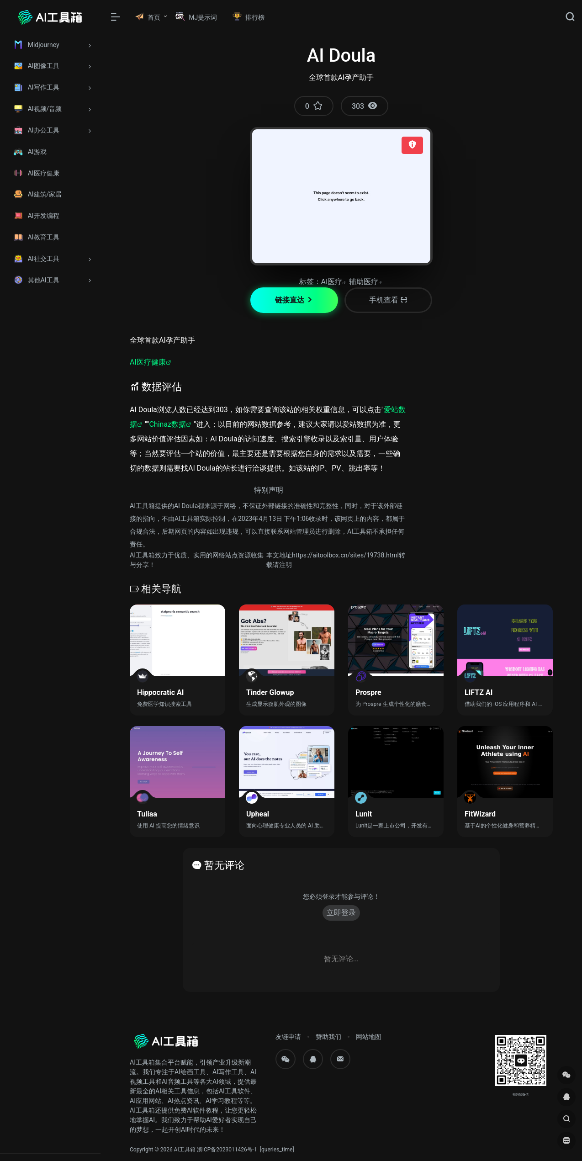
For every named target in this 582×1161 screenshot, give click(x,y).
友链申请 (288, 1036)
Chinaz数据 (167, 424)
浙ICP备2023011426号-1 (227, 1149)
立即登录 (341, 912)
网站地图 (368, 1036)
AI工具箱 (185, 1149)
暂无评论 (224, 865)
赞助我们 (328, 1036)
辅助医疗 (363, 281)
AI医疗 (332, 281)
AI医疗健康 (148, 362)
